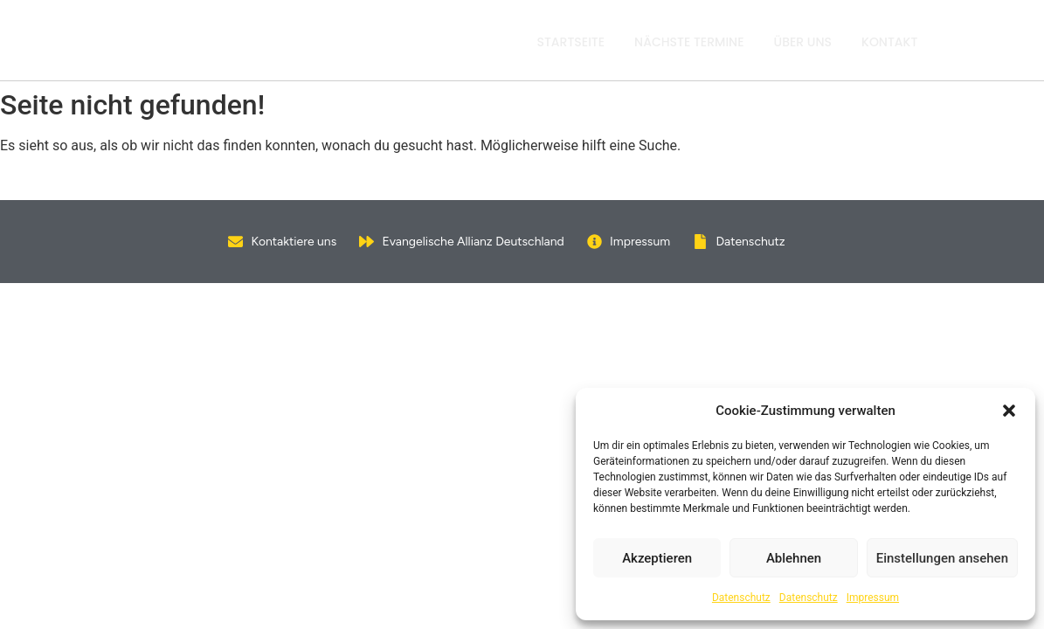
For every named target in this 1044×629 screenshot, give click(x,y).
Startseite (571, 42)
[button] (1009, 410)
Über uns (803, 42)
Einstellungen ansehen (942, 558)
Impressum (873, 597)
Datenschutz (741, 597)
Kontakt (889, 42)
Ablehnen (793, 558)
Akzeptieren (657, 558)
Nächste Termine (688, 42)
